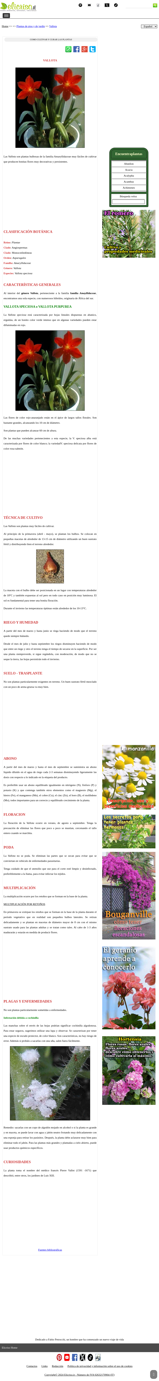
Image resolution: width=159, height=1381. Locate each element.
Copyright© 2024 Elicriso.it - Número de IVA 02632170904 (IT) (80, 1374)
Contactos (31, 1366)
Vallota (53, 26)
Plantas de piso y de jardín (31, 26)
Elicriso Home (9, 1347)
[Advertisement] (50, 198)
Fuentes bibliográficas (50, 1249)
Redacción (57, 1366)
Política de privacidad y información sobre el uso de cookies (100, 1366)
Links (45, 1366)
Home (5, 26)
